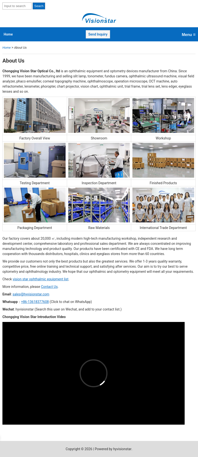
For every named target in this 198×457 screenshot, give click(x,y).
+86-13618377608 (35, 302)
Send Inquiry (98, 34)
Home (8, 34)
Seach (38, 6)
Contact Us (49, 287)
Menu (189, 34)
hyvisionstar (122, 449)
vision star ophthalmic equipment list (40, 279)
